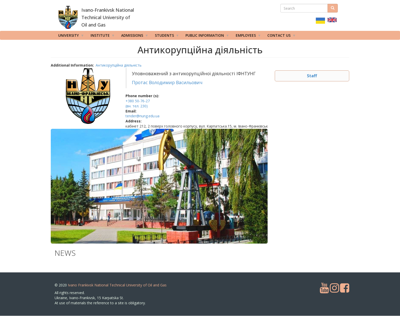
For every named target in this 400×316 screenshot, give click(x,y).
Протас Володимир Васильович (168, 82)
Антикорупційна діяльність (119, 65)
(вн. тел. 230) (137, 106)
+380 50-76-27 (138, 100)
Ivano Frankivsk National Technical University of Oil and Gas (117, 285)
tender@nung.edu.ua (142, 115)
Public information (205, 36)
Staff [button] (312, 76)
